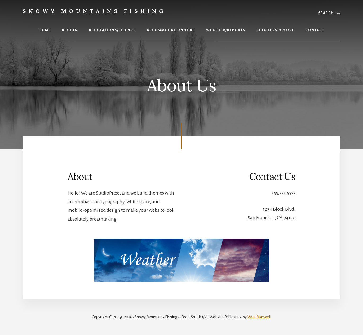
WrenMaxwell (259, 317)
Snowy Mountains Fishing (94, 11)
